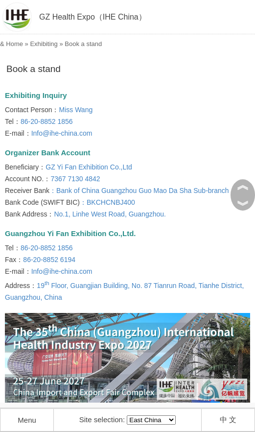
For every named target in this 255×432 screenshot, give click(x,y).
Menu (27, 420)
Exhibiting (43, 44)
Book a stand (83, 44)
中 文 (228, 419)
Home (14, 44)
